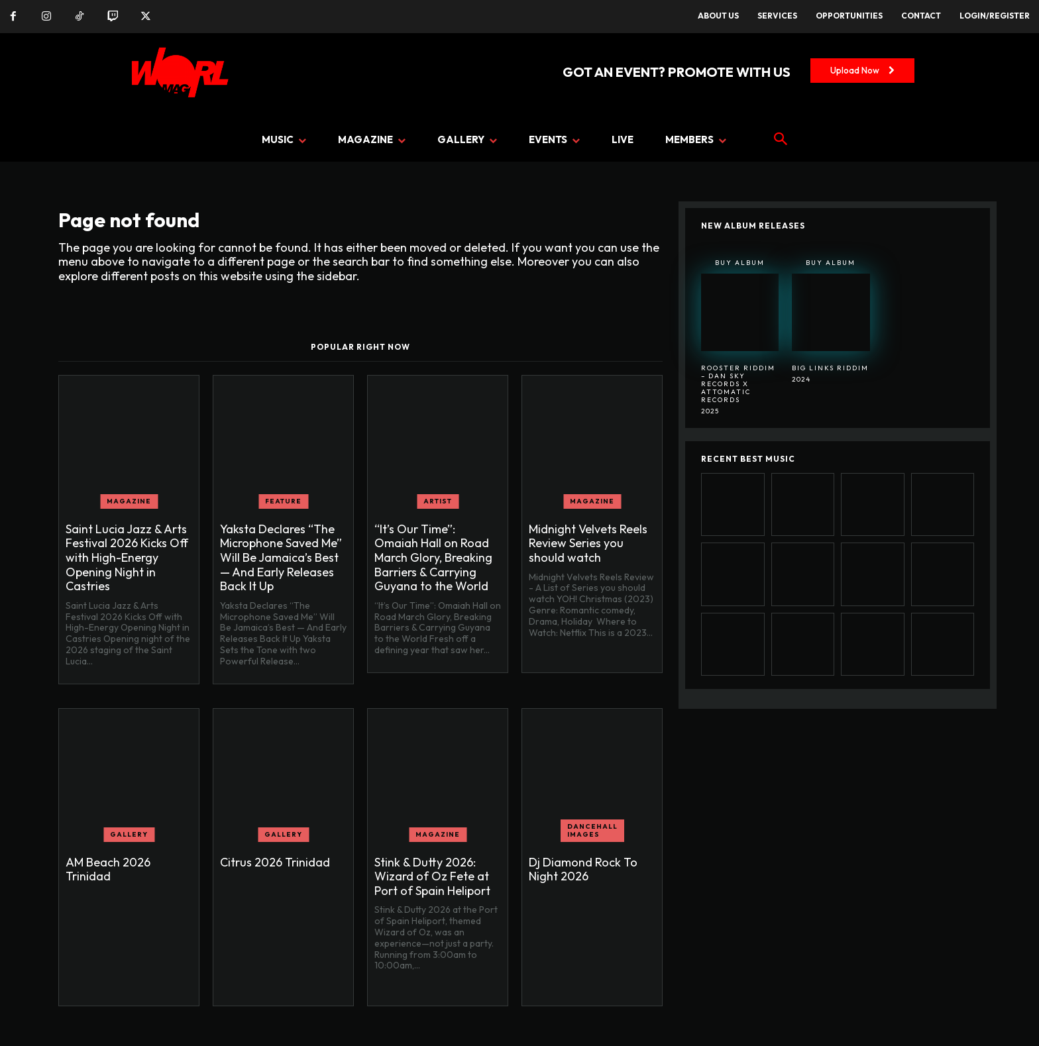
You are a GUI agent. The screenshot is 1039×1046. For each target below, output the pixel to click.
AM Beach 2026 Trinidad (108, 869)
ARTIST (437, 501)
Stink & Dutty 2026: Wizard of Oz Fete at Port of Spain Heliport (432, 876)
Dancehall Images (592, 830)
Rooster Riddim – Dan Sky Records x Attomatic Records (738, 384)
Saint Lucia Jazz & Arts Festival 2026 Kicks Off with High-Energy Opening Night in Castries (127, 557)
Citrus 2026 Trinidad (275, 862)
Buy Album (740, 262)
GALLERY (129, 834)
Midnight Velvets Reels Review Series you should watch (588, 543)
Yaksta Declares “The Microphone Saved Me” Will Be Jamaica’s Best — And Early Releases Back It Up (281, 557)
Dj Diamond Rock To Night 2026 (583, 869)
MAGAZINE (129, 501)
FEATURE (283, 501)
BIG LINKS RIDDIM (830, 368)
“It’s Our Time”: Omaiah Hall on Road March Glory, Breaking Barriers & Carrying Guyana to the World (433, 557)
